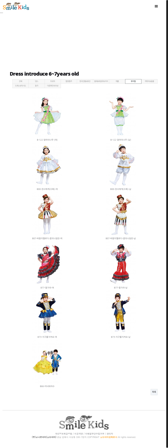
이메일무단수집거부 (94, 433)
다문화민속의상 (52, 85)
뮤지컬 (133, 81)
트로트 (52, 81)
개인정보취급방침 (63, 433)
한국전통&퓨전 (84, 81)
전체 (20, 81)
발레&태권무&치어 (101, 81)
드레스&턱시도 (20, 85)
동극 (36, 85)
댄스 (36, 81)
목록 (154, 391)
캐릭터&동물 (149, 81)
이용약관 (78, 433)
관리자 (110, 433)
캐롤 (117, 81)
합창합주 (69, 81)
